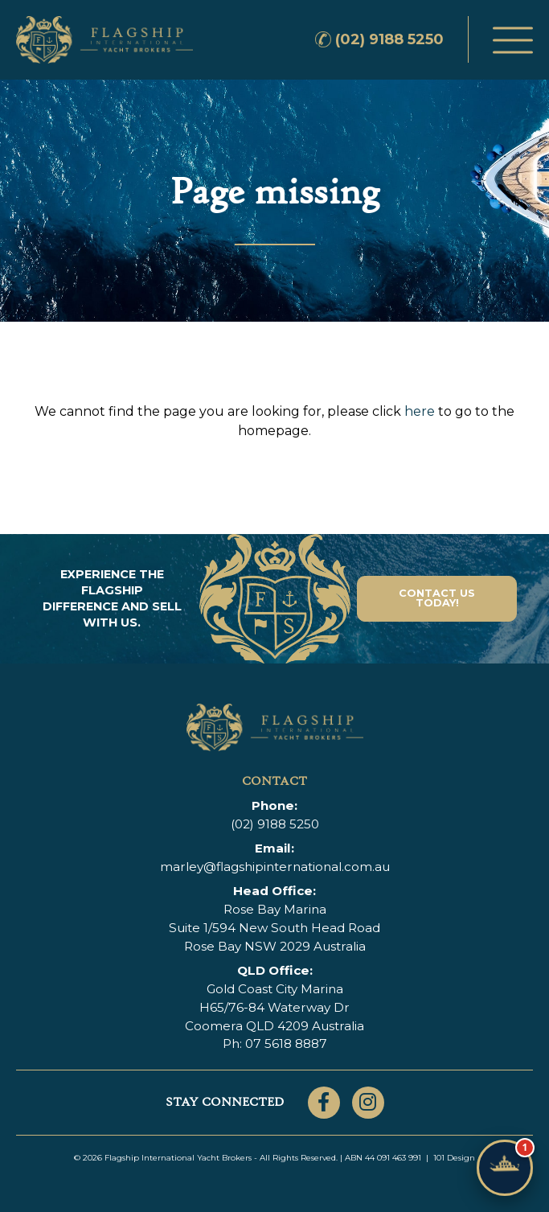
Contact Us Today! (437, 598)
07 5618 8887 (286, 1043)
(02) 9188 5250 (389, 39)
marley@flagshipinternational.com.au (275, 866)
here (419, 411)
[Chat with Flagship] (505, 1168)
